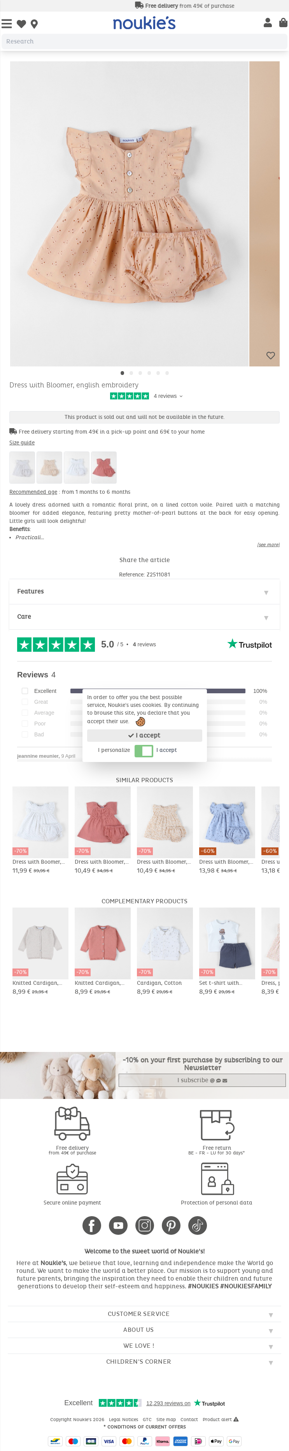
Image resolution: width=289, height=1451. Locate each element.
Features (30, 591)
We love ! (138, 1345)
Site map (166, 1419)
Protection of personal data (216, 1202)
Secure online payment (72, 1202)
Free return (217, 1150)
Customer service (139, 1313)
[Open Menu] (7, 24)
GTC (148, 1419)
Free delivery (72, 1150)
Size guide (22, 442)
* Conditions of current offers (144, 1427)
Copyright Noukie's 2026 (78, 1419)
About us (138, 1329)
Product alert (221, 1419)
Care (24, 616)
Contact (190, 1419)
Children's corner (139, 1361)
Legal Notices (124, 1419)
